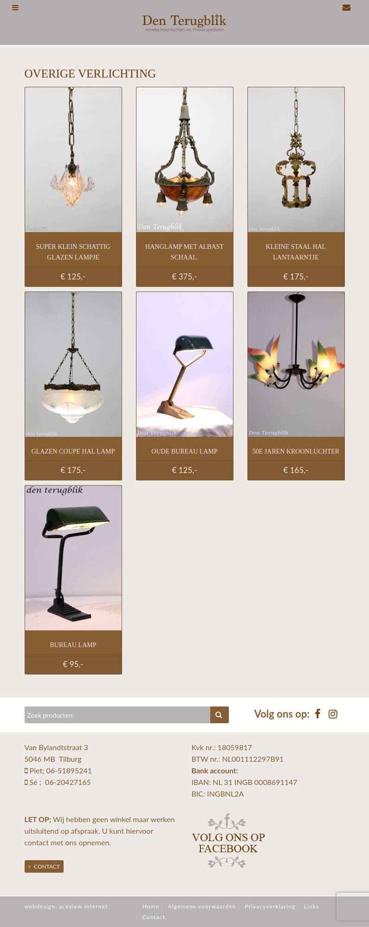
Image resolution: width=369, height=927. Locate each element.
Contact (44, 866)
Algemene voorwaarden (202, 906)
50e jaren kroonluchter (295, 451)
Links (311, 906)
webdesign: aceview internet (66, 906)
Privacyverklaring (270, 906)
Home (150, 906)
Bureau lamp (73, 645)
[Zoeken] (118, 715)
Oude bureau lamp (184, 451)
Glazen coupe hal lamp (73, 451)
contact (37, 842)
